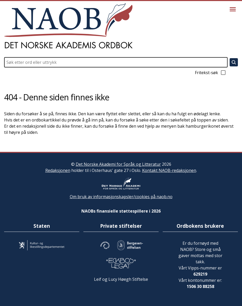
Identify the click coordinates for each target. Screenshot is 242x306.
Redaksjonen (57, 170)
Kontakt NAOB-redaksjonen (169, 170)
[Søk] (234, 62)
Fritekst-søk (210, 72)
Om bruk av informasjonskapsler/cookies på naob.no (121, 196)
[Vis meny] (233, 9)
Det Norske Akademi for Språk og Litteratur (118, 164)
